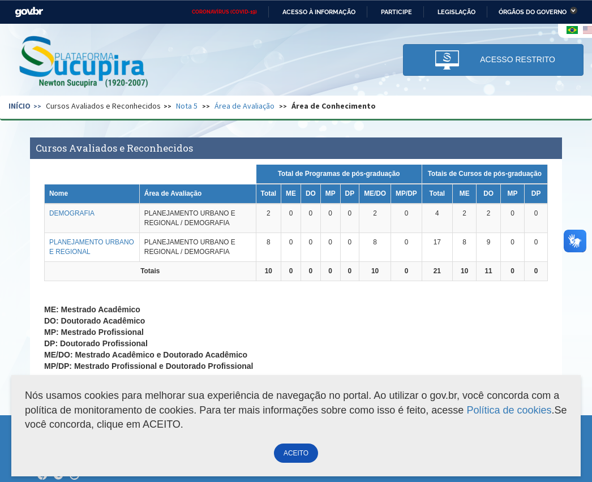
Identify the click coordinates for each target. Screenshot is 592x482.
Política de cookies (508, 410)
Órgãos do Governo (533, 12)
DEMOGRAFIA (72, 213)
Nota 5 (187, 106)
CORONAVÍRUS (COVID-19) (224, 12)
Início (19, 106)
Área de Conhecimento (333, 106)
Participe (396, 12)
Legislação (456, 12)
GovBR (29, 12)
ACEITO (296, 453)
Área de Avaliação (244, 106)
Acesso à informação (318, 12)
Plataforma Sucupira (84, 63)
